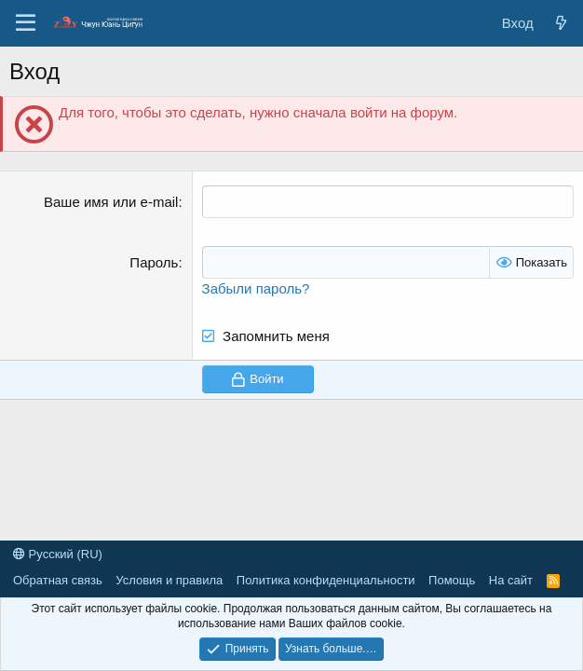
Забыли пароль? (256, 288)
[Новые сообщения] (561, 23)
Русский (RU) (57, 554)
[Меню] (25, 23)
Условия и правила (169, 580)
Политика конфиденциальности (326, 580)
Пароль (153, 262)
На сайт (511, 580)
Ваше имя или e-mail (111, 202)
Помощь (451, 580)
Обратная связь (57, 580)
